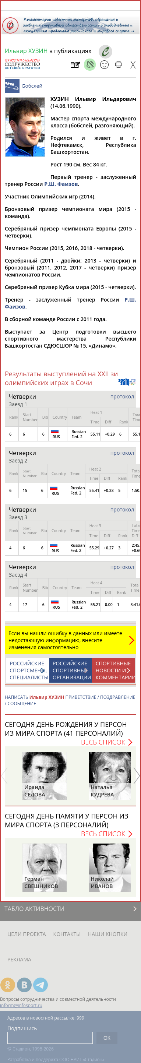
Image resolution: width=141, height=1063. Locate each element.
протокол (122, 400)
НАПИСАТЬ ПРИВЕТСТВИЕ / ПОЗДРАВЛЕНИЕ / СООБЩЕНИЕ (70, 704)
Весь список (103, 745)
